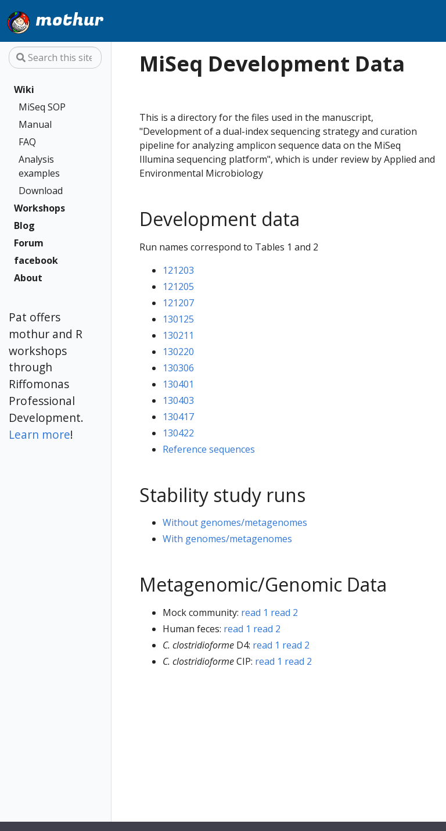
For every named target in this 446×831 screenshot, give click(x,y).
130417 (178, 416)
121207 (178, 302)
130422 (178, 433)
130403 (178, 400)
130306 (178, 367)
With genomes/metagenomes (227, 538)
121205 (178, 286)
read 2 (284, 612)
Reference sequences (209, 449)
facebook (36, 260)
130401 (178, 384)
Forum (29, 243)
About (28, 277)
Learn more (39, 434)
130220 (178, 351)
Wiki (24, 89)
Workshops (39, 208)
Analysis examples (39, 166)
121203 (178, 270)
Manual (35, 124)
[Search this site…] (55, 57)
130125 (178, 319)
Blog (24, 225)
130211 (178, 335)
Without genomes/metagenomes (235, 522)
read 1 (254, 612)
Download (41, 190)
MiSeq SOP (42, 107)
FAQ (27, 141)
